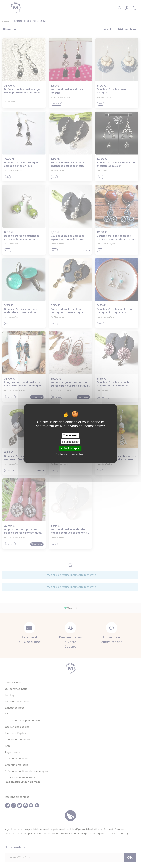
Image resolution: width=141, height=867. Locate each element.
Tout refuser (71, 435)
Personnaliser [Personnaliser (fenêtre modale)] (70, 441)
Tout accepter (70, 448)
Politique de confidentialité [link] (70, 454)
